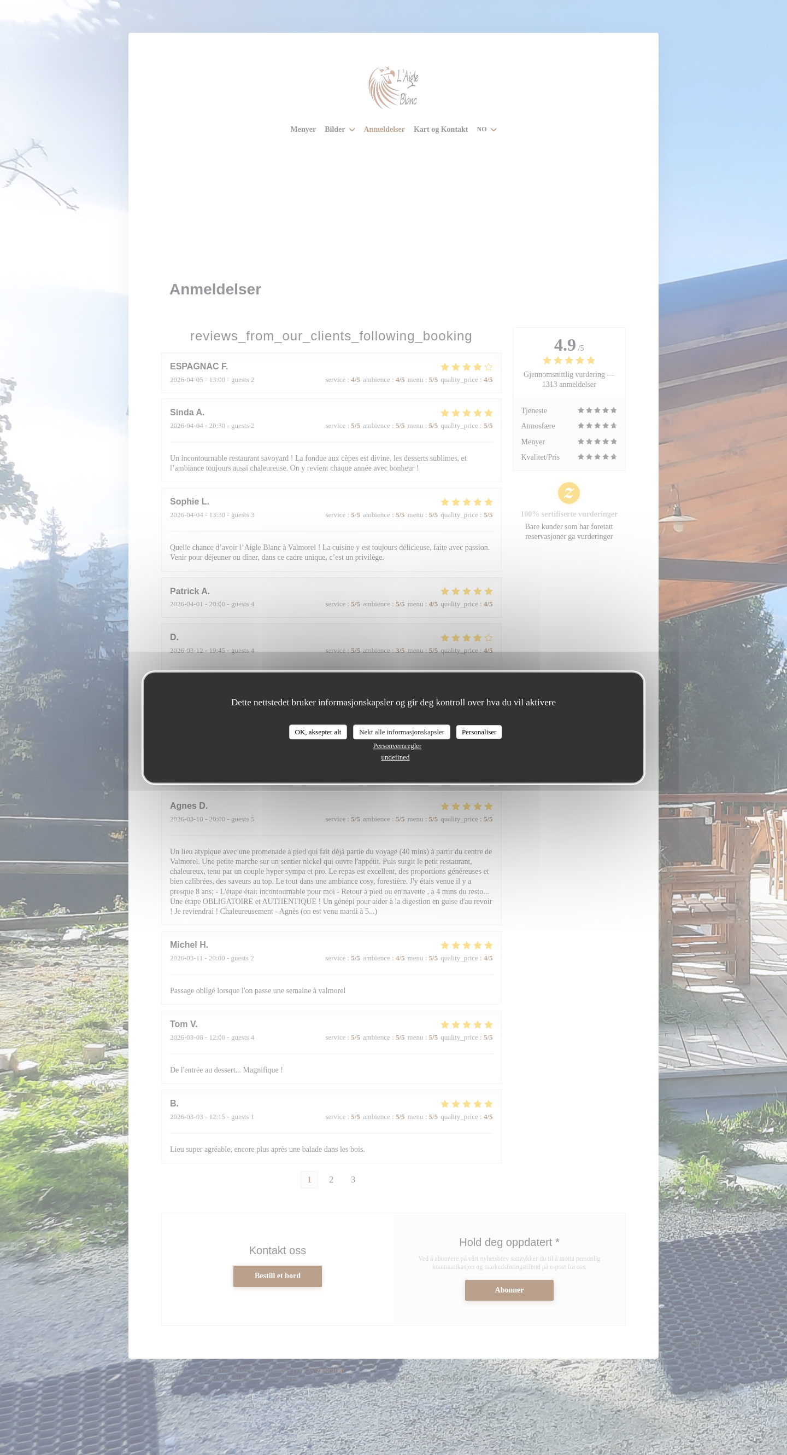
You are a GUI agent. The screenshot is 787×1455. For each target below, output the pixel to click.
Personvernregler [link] (397, 745)
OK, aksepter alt (318, 732)
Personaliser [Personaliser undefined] (479, 732)
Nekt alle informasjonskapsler (401, 732)
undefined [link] (395, 757)
